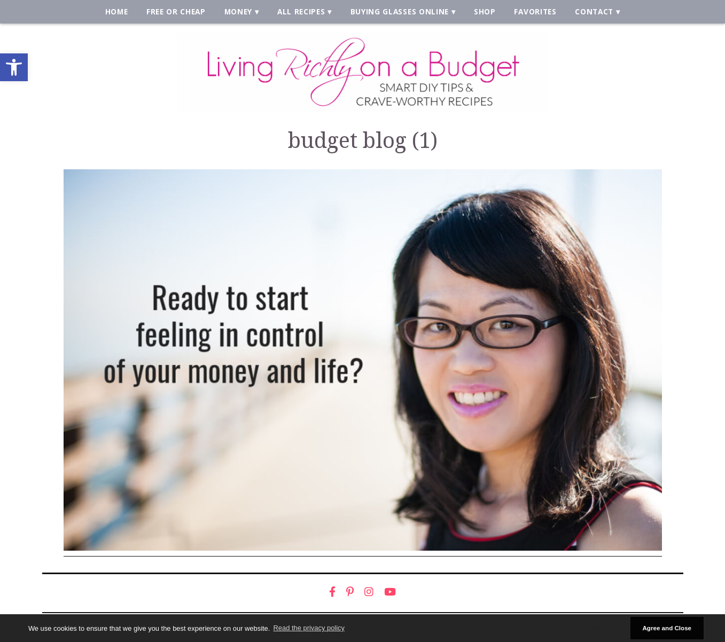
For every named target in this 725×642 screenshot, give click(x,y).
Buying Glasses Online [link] (399, 11)
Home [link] (116, 11)
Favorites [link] (535, 11)
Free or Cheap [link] (176, 11)
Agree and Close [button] (666, 627)
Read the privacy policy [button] (309, 628)
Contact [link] (594, 11)
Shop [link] (485, 11)
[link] (14, 67)
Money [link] (238, 11)
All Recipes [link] (301, 11)
